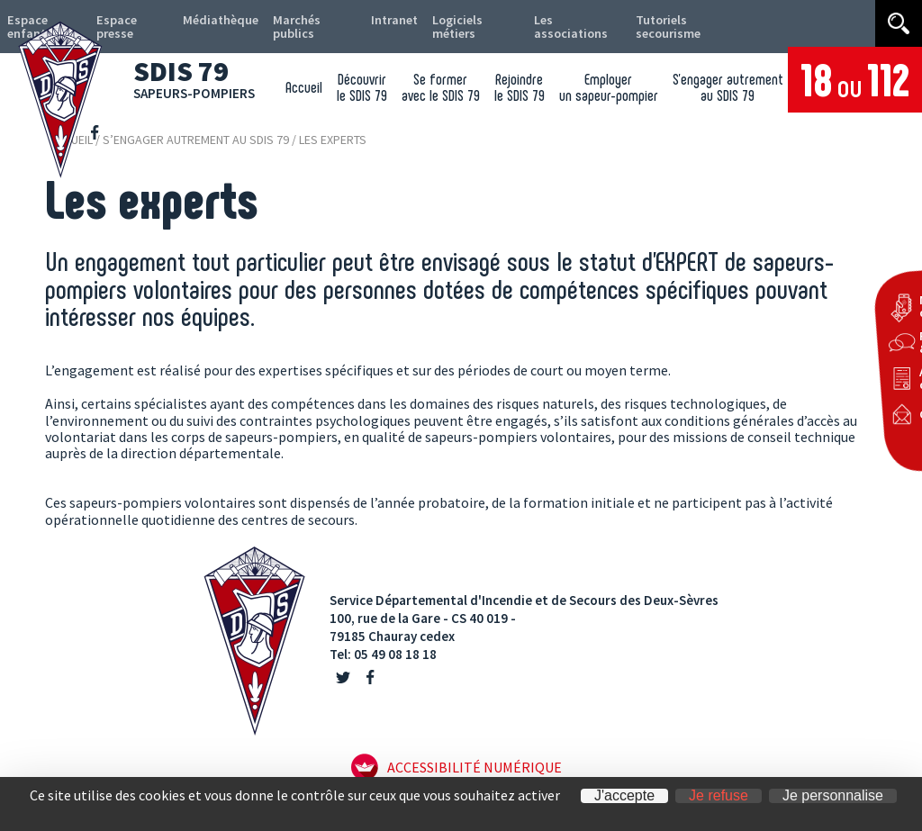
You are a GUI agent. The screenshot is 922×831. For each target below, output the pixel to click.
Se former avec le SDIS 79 (428, 93)
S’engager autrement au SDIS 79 (726, 93)
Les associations (548, 29)
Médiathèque (207, 23)
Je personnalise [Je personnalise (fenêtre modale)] (832, 796)
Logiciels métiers (442, 29)
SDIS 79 (200, 75)
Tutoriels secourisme (637, 29)
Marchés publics (285, 29)
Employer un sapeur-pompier (603, 93)
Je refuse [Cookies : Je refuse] (718, 796)
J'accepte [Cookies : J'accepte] (624, 796)
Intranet (375, 23)
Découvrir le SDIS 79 (346, 93)
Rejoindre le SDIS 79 (510, 93)
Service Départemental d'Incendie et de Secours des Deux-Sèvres (524, 600)
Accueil (284, 93)
